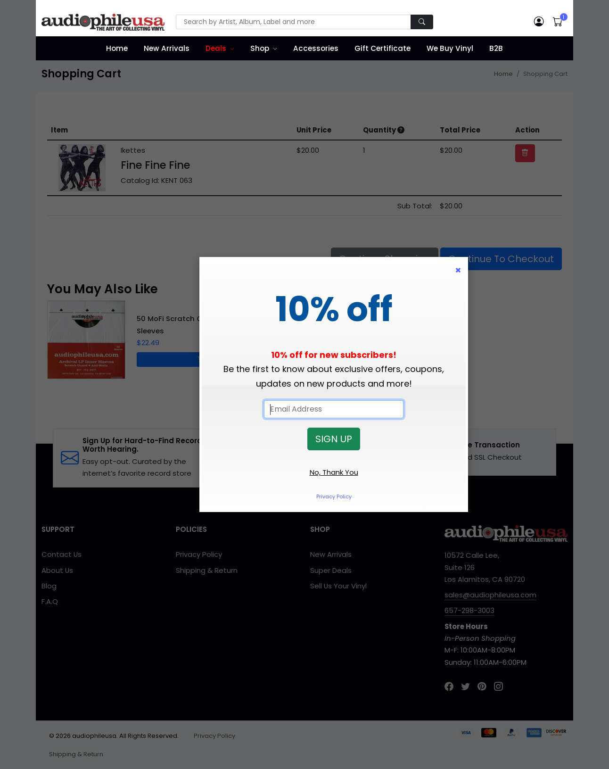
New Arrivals (166, 48)
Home (117, 48)
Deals (216, 48)
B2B (496, 48)
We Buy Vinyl (450, 48)
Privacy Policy (334, 496)
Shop (259, 48)
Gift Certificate (382, 48)
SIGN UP (333, 439)
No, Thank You (334, 472)
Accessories (315, 48)
